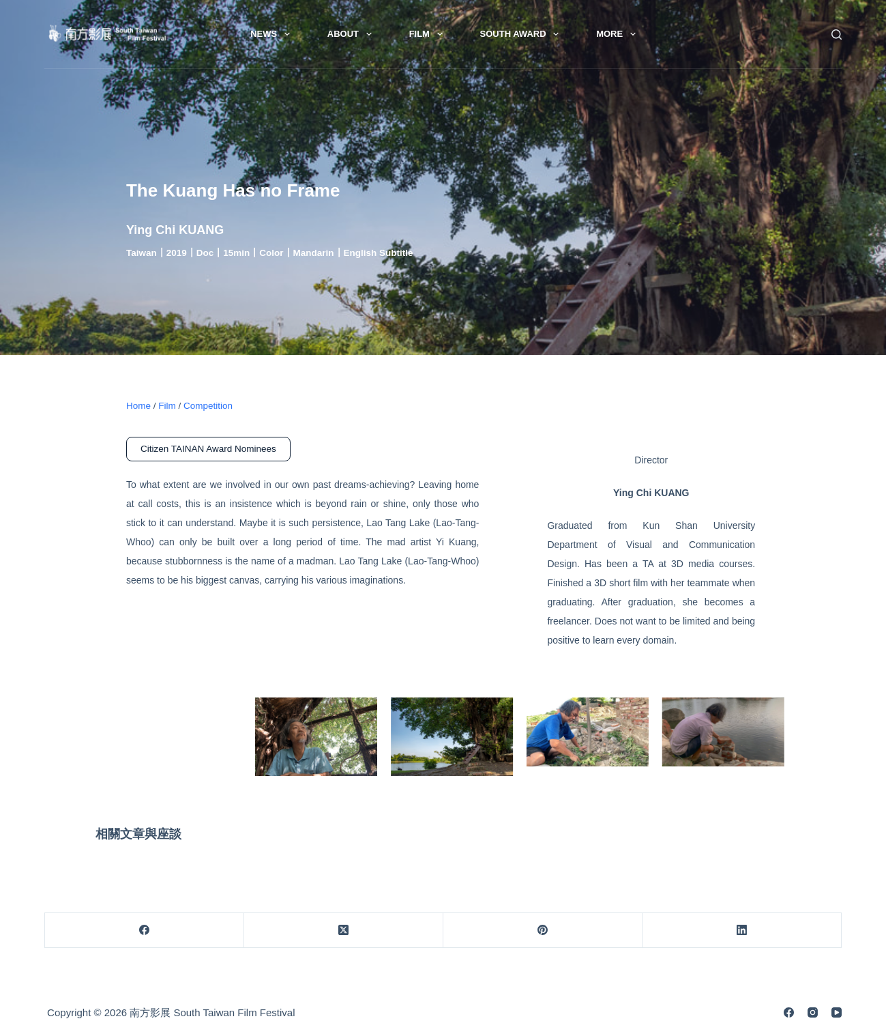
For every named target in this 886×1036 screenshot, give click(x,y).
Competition (208, 406)
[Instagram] (813, 1012)
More (618, 34)
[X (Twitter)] (343, 930)
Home (138, 406)
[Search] (836, 34)
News (272, 34)
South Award (522, 34)
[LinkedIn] (742, 930)
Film (428, 34)
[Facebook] (144, 930)
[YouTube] (836, 1012)
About (352, 34)
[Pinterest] (543, 930)
